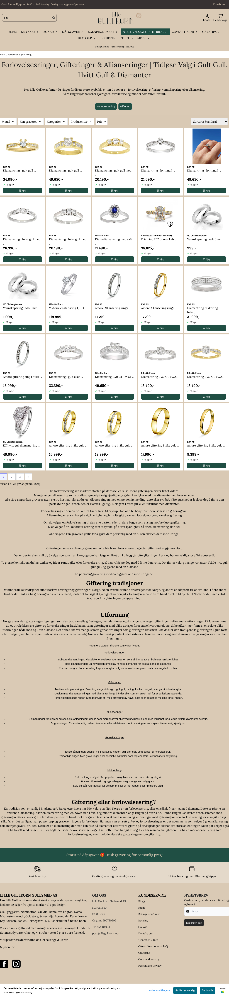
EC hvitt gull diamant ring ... (21, 445)
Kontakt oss (145, 933)
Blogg (141, 901)
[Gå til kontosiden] (207, 17)
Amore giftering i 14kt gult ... (68, 445)
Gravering (144, 952)
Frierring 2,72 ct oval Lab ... (159, 239)
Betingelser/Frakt (149, 914)
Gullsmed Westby (149, 959)
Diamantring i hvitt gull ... (158, 170)
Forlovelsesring (106, 106)
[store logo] (115, 18)
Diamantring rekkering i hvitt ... (203, 310)
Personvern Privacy (150, 965)
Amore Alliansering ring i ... (113, 308)
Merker (143, 38)
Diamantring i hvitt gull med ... (22, 241)
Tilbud (127, 38)
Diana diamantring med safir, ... (114, 241)
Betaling (143, 920)
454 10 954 (103, 927)
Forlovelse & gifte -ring (19, 54)
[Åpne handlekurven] (220, 17)
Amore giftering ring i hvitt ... (22, 376)
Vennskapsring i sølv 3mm (204, 239)
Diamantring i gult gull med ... (113, 173)
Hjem (3, 54)
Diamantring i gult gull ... (19, 170)
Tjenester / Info (148, 940)
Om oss (142, 927)
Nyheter (108, 38)
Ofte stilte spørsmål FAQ (153, 946)
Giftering (125, 106)
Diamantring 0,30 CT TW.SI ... (159, 379)
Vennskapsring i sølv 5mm (20, 308)
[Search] (54, 18)
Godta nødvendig (185, 990)
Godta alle (207, 990)
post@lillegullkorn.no (105, 933)
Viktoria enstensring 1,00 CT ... (68, 310)
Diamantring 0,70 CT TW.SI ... (114, 376)
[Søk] (29, 17)
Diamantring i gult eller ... (66, 376)
